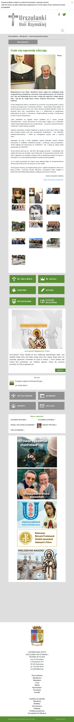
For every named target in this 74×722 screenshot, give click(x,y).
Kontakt (37, 692)
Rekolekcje (37, 680)
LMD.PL (63, 719)
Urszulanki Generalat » (19, 420)
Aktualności (23, 36)
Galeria (37, 685)
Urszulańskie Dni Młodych (37, 713)
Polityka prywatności (37, 711)
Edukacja (37, 708)
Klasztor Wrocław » (50, 425)
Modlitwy (37, 704)
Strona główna (13, 36)
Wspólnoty (37, 701)
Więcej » (60, 370)
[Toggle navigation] (62, 30)
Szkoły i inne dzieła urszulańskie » (23, 425)
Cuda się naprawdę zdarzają (38, 36)
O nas (37, 683)
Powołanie (37, 690)
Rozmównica (37, 706)
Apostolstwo (37, 688)
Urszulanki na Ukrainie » (46, 420)
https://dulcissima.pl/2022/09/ (53, 180)
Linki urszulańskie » (17, 430)
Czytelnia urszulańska (37, 699)
